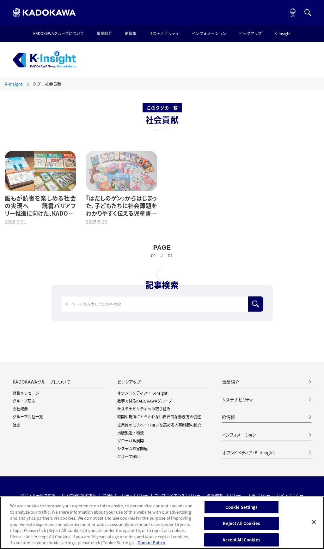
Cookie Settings (241, 507)
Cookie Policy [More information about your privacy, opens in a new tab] (151, 543)
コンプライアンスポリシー (177, 496)
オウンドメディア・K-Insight (248, 452)
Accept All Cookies (241, 540)
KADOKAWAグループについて (58, 34)
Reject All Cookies (241, 523)
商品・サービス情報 (38, 496)
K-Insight (282, 34)
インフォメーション (209, 34)
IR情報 (130, 34)
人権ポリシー (259, 496)
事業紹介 (104, 34)
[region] (162, 522)
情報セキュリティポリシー (125, 496)
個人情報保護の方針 (79, 496)
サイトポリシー (290, 496)
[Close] (314, 522)
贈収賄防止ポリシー (224, 496)
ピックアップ (250, 34)
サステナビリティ (164, 34)
